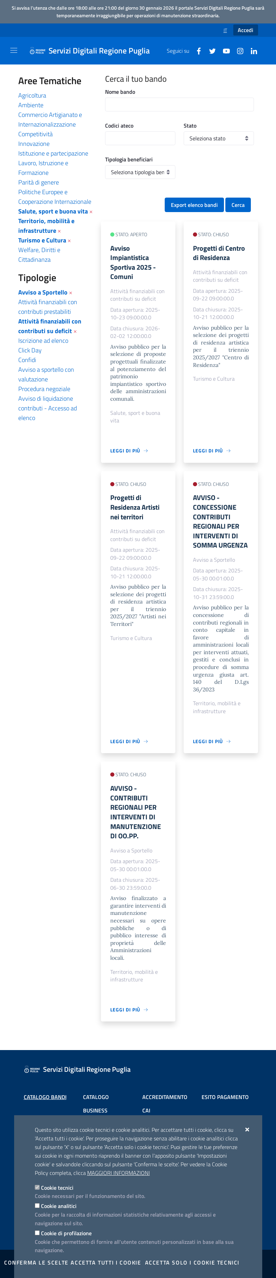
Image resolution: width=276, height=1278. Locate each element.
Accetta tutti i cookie (106, 1262)
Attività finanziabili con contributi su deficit (49, 326)
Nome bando (120, 92)
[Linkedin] (251, 50)
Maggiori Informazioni (118, 1173)
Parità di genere (38, 182)
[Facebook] (196, 50)
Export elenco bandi (194, 205)
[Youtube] (224, 50)
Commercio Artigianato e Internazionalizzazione (50, 119)
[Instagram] (237, 50)
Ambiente (30, 105)
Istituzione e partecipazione (53, 153)
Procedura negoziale (44, 388)
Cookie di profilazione (66, 1233)
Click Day (30, 350)
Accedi (245, 30)
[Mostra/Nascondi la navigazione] (14, 50)
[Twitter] (210, 50)
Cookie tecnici (57, 1188)
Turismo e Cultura (42, 240)
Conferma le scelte (36, 1262)
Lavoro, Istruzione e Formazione (43, 167)
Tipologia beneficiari (129, 159)
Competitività (35, 134)
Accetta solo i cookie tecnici (192, 1262)
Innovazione (34, 143)
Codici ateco (119, 125)
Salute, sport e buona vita (53, 211)
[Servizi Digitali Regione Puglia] (93, 50)
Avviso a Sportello (43, 292)
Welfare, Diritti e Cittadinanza (39, 254)
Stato (190, 125)
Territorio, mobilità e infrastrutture (46, 225)
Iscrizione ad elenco (43, 340)
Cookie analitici (58, 1206)
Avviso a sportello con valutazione (46, 374)
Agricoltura (32, 95)
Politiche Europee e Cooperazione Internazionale (54, 196)
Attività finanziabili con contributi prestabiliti (47, 306)
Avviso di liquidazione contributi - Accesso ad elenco (47, 408)
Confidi (27, 360)
